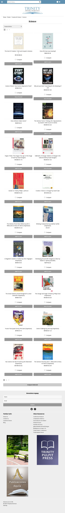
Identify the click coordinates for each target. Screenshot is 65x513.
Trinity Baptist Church (38, 432)
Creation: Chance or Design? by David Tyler (48, 191)
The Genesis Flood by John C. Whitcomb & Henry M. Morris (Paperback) (47, 362)
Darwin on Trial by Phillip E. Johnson (18, 191)
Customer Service (7, 420)
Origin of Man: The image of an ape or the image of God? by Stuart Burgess (18, 156)
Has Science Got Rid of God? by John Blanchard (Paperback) (18, 362)
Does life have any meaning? (48, 51)
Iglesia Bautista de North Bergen (41, 426)
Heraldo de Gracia (37, 424)
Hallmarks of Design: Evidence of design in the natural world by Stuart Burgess (48, 156)
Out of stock (18, 97)
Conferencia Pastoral (38, 416)
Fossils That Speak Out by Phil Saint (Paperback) (18, 328)
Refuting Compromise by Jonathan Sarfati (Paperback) (47, 224)
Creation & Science (16, 17)
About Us (5, 416)
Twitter (32, 409)
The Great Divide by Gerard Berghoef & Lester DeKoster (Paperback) (18, 294)
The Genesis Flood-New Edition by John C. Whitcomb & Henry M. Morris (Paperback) (18, 224)
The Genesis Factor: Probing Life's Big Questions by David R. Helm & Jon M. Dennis (47, 122)
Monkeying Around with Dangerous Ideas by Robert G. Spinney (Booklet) (47, 259)
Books (8, 17)
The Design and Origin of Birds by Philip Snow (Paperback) (47, 294)
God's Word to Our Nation (39, 420)
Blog (4, 422)
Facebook (35, 409)
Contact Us (6, 418)
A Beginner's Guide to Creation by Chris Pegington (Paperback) (18, 259)
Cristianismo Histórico (38, 418)
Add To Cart (18, 64)
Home (4, 17)
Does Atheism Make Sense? (18, 121)
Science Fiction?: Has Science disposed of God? (18, 86)
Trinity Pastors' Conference (39, 430)
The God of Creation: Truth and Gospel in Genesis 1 (18, 52)
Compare (19, 59)
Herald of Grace (37, 422)
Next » (8, 380)
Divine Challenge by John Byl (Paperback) (47, 328)
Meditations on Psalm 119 (39, 428)
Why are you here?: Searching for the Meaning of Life (47, 87)
